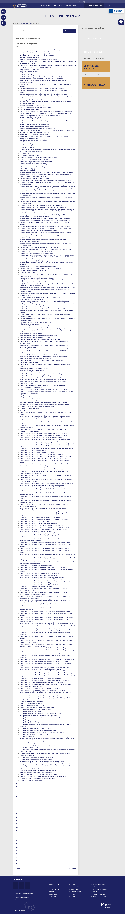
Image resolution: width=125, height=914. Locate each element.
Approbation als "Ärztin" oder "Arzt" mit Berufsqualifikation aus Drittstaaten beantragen (44, 356)
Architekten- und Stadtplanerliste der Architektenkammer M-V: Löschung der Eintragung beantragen (47, 391)
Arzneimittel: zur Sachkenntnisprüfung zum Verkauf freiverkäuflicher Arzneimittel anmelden (45, 404)
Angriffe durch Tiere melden (27, 272)
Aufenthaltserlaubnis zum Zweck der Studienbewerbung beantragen (38, 575)
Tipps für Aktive (75, 889)
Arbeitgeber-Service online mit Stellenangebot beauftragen (36, 376)
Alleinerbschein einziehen (27, 148)
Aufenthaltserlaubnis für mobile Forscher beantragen (34, 521)
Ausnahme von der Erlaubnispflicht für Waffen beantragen (36, 759)
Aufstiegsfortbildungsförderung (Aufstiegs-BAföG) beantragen (37, 707)
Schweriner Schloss (76, 891)
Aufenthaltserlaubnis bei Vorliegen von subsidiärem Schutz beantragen (39, 441)
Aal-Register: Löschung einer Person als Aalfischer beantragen (37, 56)
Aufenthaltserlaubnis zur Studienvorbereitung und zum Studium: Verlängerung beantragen (44, 667)
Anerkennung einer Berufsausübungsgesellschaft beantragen (36, 253)
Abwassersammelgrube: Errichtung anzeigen (32, 105)
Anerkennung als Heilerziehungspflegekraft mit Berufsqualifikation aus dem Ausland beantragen (46, 188)
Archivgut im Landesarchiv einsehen (30, 395)
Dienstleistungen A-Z (54, 884)
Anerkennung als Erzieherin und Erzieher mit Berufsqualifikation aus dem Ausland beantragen (45, 180)
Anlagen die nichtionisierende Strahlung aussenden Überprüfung (37, 278)
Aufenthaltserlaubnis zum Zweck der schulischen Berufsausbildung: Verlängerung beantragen (45, 581)
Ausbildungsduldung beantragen (28, 721)
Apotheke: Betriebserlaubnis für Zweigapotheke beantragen (36, 337)
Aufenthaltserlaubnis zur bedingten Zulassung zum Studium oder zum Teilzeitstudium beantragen (46, 673)
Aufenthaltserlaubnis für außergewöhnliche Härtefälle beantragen (38, 468)
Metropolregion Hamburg (100, 889)
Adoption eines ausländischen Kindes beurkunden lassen (35, 119)
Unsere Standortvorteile (99, 884)
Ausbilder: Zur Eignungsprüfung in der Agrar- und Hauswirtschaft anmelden (40, 713)
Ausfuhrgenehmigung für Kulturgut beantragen (32, 740)
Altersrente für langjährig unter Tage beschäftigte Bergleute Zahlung (38, 157)
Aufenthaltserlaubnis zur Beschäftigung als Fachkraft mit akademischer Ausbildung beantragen (46, 648)
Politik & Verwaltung (26, 23)
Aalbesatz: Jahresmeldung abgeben (29, 57)
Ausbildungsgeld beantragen (27, 736)
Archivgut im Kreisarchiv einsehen (29, 393)
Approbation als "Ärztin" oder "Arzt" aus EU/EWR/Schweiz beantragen (39, 355)
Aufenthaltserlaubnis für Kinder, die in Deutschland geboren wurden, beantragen (42, 454)
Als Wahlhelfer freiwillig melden (28, 153)
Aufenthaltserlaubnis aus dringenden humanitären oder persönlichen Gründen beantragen (45, 416)
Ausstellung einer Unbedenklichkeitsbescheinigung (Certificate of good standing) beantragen (45, 765)
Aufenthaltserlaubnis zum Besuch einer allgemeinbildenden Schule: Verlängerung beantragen (45, 527)
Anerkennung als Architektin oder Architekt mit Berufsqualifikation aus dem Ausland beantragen (46, 172)
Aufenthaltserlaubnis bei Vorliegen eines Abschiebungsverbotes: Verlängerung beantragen (45, 439)
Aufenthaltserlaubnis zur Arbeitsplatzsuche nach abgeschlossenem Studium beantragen (44, 631)
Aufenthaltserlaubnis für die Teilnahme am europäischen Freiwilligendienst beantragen (44, 512)
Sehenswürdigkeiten (76, 887)
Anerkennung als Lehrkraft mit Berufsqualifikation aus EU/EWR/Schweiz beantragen (43, 207)
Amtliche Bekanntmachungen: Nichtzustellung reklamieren (36, 167)
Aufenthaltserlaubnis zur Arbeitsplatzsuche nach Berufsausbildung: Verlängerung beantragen (45, 629)
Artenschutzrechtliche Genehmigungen (30, 399)
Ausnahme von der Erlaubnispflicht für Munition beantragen (36, 757)
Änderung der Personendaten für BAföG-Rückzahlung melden (36, 772)
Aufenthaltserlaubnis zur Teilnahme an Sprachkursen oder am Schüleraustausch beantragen (45, 671)
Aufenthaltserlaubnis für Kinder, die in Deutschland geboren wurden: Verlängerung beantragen (46, 456)
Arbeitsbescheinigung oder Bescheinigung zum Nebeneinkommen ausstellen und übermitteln (45, 378)
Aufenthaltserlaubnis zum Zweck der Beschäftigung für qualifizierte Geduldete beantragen (45, 548)
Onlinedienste (52, 887)
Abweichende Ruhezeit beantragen (29, 109)
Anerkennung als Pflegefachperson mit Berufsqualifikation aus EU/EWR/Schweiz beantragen (45, 220)
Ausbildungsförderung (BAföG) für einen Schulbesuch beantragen (38, 730)
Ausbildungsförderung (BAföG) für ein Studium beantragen (36, 728)
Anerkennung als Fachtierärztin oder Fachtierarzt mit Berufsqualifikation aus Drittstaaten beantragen (48, 186)
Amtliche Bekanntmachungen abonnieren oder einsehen (35, 165)
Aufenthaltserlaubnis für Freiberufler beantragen (33, 450)
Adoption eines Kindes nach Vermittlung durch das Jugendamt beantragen (40, 115)
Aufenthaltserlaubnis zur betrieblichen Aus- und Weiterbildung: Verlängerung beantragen (44, 680)
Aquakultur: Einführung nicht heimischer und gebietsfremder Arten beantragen (41, 374)
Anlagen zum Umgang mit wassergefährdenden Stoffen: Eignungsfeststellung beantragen (44, 301)
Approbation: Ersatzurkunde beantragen (30, 372)
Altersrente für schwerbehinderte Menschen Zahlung (34, 159)
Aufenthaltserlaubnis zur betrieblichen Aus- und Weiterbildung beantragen (40, 678)
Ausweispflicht (24, 767)
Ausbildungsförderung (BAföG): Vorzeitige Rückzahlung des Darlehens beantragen (42, 732)
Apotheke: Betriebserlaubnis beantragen (31, 333)
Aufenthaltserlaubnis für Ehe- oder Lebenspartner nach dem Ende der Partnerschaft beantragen (46, 448)
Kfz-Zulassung (52, 896)
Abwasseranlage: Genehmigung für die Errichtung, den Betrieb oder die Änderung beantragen (45, 102)
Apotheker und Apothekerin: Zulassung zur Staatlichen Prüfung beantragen (40, 339)
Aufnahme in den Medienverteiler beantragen (32, 705)
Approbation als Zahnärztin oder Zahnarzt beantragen (34, 368)
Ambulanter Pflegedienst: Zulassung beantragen (33, 163)
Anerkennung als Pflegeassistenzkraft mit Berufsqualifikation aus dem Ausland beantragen (45, 218)
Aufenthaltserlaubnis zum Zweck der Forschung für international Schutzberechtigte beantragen (46, 567)
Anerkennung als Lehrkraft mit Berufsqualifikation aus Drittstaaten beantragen (41, 205)
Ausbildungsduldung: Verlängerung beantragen (32, 723)
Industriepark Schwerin (99, 887)
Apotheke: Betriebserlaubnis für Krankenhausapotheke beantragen (38, 335)
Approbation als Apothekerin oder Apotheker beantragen (35, 358)
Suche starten (69, 31)
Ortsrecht (51, 891)
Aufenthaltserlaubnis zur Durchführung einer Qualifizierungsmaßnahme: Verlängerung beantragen (47, 659)
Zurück (18, 868)
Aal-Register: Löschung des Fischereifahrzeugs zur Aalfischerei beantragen (40, 54)
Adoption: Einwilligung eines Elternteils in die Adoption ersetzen (37, 128)
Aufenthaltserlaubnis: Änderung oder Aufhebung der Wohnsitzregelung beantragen (42, 690)
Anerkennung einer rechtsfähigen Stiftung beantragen (34, 261)
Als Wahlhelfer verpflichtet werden (29, 155)
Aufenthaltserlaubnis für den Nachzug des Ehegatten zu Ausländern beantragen (42, 485)
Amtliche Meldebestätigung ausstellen (30, 169)
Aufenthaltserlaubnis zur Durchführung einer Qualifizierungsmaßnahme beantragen (43, 654)
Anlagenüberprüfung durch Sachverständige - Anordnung (35, 322)
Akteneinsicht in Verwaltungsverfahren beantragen (34, 134)
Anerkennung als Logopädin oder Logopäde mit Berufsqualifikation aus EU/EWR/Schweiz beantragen (47, 209)
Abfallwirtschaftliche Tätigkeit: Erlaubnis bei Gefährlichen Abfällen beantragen (41, 77)
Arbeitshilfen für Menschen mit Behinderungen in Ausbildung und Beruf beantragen (43, 379)
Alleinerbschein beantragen (27, 146)
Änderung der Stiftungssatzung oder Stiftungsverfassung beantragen (38, 774)
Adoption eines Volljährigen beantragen (30, 117)
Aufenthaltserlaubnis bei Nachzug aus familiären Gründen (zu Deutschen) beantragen (43, 435)
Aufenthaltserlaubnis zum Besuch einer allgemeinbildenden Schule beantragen (42, 525)
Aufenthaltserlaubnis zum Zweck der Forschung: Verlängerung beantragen (40, 573)
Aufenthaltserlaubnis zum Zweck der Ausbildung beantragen (36, 531)
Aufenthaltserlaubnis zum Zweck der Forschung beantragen (36, 565)
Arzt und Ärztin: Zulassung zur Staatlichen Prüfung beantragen (37, 406)
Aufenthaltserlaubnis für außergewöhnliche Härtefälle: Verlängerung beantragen (42, 470)
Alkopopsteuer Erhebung (26, 144)
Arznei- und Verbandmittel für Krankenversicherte (33, 401)
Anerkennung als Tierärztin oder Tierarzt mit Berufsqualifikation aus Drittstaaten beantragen (45, 226)
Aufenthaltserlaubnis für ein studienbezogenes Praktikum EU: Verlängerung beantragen (44, 519)
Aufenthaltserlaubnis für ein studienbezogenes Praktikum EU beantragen (40, 517)
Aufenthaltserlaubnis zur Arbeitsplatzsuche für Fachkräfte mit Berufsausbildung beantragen (45, 611)
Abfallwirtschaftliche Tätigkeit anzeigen (30, 75)
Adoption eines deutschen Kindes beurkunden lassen (34, 125)
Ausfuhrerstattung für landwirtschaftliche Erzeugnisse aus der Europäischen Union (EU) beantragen (47, 738)
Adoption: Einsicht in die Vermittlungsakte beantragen (34, 126)
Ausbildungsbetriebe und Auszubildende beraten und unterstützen (38, 719)
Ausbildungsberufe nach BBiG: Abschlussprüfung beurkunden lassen (38, 715)
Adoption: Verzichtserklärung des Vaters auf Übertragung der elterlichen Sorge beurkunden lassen (47, 130)
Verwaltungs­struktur (91, 67)
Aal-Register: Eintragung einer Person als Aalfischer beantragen (37, 52)
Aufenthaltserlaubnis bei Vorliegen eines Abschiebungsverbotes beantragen (41, 437)
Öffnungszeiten (53, 894)
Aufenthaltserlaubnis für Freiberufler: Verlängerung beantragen (37, 452)
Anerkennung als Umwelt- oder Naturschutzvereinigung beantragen (38, 230)
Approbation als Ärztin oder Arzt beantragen (32, 370)
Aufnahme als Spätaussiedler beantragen (31, 703)
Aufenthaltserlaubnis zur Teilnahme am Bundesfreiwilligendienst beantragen (41, 669)
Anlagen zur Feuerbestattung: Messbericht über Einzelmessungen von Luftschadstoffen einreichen (47, 309)
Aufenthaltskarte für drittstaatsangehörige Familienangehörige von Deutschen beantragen (45, 696)
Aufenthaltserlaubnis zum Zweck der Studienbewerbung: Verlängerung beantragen (42, 577)
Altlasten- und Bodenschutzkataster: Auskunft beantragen (36, 161)
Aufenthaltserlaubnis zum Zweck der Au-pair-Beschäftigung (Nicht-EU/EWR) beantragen (44, 529)
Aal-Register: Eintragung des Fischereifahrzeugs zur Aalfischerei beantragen (40, 50)
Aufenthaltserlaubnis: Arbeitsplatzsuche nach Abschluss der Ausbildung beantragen (43, 682)
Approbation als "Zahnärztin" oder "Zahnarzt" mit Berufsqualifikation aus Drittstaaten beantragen (47, 349)
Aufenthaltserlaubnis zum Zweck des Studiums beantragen (36, 586)
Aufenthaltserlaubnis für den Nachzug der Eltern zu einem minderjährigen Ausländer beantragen (46, 483)
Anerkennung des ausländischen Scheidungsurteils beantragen (37, 251)
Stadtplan (73, 894)
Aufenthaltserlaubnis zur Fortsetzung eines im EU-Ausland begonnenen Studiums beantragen (45, 661)
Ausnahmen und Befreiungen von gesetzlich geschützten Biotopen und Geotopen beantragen (45, 763)
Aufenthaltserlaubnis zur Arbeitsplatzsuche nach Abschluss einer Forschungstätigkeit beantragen (46, 623)
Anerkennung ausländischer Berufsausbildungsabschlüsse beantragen (39, 247)
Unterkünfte (74, 884)
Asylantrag (22, 410)
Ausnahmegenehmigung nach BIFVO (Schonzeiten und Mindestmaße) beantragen (42, 761)
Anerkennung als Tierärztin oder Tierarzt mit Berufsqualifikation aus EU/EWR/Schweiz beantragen (47, 228)
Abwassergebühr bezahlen (27, 103)
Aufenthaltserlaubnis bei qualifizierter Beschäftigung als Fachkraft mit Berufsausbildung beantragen (47, 443)
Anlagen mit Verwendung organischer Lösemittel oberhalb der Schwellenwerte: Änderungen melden (47, 287)
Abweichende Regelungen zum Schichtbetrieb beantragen (35, 107)
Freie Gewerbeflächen (99, 894)
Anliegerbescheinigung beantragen (29, 324)
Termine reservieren (95, 52)
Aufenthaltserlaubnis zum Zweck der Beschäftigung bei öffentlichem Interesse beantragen (45, 542)
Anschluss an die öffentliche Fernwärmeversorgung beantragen (37, 326)
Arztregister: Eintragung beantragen (29, 408)
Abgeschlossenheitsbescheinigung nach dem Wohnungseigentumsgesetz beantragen (43, 80)
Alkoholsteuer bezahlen (26, 142)
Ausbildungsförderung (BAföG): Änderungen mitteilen (34, 734)
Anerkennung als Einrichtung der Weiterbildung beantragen (36, 178)
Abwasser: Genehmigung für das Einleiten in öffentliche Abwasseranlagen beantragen (43, 94)
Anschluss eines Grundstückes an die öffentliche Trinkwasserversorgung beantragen (43, 328)
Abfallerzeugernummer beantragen (29, 71)
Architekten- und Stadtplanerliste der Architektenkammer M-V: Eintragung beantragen (43, 389)
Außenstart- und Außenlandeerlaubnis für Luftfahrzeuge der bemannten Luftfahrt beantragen (45, 769)
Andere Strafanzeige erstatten (28, 171)
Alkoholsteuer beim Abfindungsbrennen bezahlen (33, 140)
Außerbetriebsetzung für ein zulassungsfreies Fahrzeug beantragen (38, 770)
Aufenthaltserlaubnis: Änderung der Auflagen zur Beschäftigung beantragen (40, 688)
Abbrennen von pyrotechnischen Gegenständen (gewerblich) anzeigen (39, 59)
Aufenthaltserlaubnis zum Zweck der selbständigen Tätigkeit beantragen (40, 583)
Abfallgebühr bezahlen (26, 73)
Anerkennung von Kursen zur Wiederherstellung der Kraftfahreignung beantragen (42, 268)
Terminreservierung (54, 889)
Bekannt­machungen (95, 85)
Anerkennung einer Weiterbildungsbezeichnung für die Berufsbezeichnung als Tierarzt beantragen (47, 255)
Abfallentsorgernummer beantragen (29, 69)
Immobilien (96, 891)
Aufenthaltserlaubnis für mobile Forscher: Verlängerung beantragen (38, 523)
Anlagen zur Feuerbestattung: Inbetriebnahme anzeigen (35, 307)
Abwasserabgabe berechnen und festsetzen (32, 100)
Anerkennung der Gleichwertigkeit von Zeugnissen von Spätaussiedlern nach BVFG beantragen (46, 249)
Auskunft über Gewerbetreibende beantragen (32, 744)
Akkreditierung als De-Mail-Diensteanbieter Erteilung (34, 132)
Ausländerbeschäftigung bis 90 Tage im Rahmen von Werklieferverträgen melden (42, 746)
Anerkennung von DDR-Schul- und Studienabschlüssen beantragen (38, 266)
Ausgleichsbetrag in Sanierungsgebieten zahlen (33, 742)
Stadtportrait (74, 896)
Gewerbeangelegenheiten (100, 896)
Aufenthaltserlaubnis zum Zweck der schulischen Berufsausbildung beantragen (41, 579)
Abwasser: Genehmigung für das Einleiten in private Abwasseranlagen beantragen (42, 88)
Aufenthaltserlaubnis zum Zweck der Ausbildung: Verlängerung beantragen (40, 533)
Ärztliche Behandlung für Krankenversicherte (32, 780)
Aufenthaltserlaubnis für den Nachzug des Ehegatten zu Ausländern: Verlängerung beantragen (46, 487)
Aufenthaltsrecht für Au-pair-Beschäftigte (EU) (32, 701)
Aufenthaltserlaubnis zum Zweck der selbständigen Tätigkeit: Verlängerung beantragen (43, 585)
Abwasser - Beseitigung (26, 82)
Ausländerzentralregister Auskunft (29, 747)
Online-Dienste (92, 38)
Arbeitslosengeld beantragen (28, 383)
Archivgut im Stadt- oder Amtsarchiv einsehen (32, 397)
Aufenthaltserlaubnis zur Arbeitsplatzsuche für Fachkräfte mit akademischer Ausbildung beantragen (47, 617)
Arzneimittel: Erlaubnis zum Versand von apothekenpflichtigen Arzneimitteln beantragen (44, 402)
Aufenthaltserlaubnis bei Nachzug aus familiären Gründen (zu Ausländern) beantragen (43, 433)
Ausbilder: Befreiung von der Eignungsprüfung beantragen (35, 709)
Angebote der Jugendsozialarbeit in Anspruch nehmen (34, 270)
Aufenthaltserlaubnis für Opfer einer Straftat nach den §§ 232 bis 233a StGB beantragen (44, 458)
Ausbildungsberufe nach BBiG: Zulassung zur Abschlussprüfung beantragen (40, 717)
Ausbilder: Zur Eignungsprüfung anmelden (31, 711)
